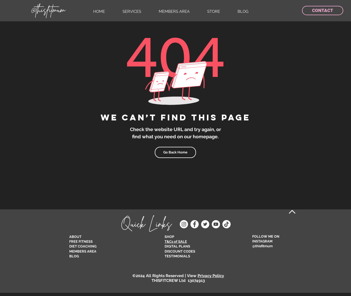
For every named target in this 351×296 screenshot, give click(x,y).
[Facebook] (194, 224)
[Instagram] (184, 224)
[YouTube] (216, 224)
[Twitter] (205, 224)
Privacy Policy (211, 275)
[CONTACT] (322, 10)
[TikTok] (226, 224)
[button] (137, 11)
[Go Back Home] (175, 152)
